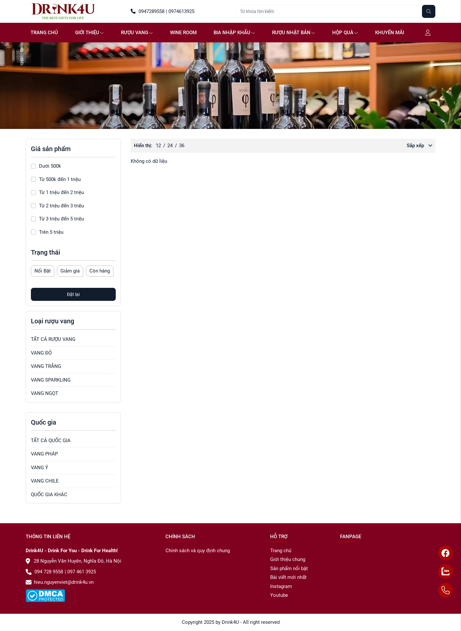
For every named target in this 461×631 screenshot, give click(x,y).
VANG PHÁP (44, 454)
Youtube (279, 595)
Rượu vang (137, 32)
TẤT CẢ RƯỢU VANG (53, 339)
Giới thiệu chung (287, 559)
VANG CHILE (45, 481)
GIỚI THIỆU (89, 32)
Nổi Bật (42, 271)
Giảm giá (70, 271)
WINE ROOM (183, 32)
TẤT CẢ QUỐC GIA (51, 440)
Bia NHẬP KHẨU (234, 32)
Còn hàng (99, 271)
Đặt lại (73, 294)
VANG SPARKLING (51, 380)
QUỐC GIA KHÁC (49, 495)
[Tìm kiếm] (428, 11)
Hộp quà (345, 32)
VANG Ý (39, 467)
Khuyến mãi (389, 32)
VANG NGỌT (44, 393)
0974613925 (180, 11)
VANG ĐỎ (41, 353)
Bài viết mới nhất (288, 577)
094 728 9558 (44, 572)
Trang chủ (44, 32)
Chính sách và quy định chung (197, 551)
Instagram (281, 586)
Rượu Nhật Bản (293, 32)
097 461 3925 (81, 572)
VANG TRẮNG (46, 366)
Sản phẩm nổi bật (289, 568)
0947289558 (148, 11)
